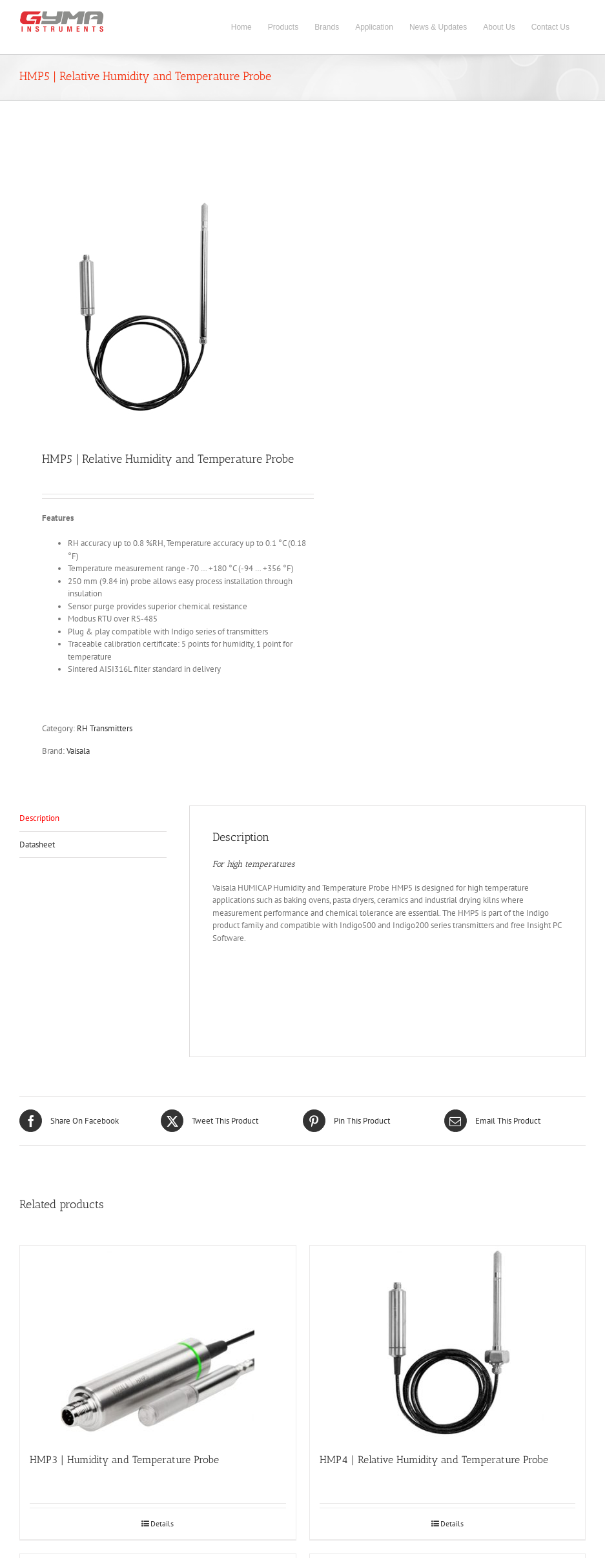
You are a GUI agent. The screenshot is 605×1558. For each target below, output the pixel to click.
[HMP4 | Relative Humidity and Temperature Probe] (448, 1342)
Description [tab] (39, 818)
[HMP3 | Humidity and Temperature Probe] (158, 1342)
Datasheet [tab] (37, 844)
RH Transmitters (104, 728)
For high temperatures (253, 864)
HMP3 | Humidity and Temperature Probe (124, 1459)
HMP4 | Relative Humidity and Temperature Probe (434, 1459)
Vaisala (78, 750)
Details (162, 1523)
